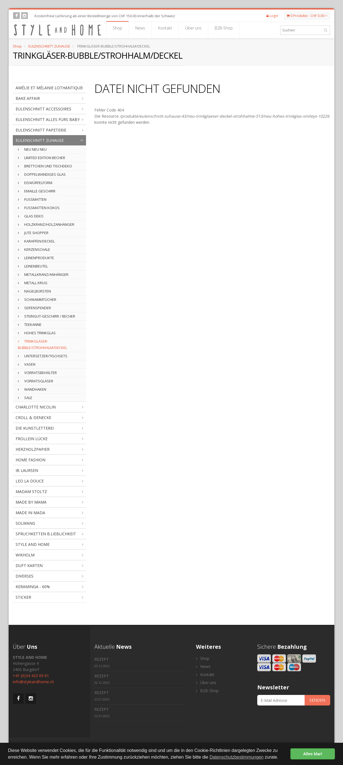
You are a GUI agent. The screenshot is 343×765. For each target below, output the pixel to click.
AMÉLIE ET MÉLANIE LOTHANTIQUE (49, 87)
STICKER (23, 597)
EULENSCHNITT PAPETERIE (41, 130)
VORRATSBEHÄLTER (37, 372)
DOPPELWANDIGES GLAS (42, 174)
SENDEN (317, 700)
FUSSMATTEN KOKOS (39, 207)
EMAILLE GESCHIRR (36, 191)
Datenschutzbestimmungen (236, 757)
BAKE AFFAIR (28, 98)
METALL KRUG (32, 282)
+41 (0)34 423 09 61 (31, 675)
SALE (25, 397)
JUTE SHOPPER (33, 232)
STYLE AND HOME (33, 544)
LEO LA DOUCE (30, 481)
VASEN (26, 364)
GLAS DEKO (30, 216)
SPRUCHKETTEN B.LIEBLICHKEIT (46, 533)
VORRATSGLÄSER (35, 380)
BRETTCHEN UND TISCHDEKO (45, 166)
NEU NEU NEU (32, 149)
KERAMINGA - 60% (33, 586)
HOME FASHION (30, 459)
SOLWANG (25, 523)
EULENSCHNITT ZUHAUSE (49, 46)
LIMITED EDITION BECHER (41, 157)
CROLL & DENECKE (33, 417)
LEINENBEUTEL (33, 266)
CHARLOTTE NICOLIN (36, 407)
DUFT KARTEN (29, 565)
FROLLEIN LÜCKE (32, 438)
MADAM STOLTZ (31, 491)
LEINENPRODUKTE (36, 257)
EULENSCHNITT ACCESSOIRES (43, 109)
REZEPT (101, 662)
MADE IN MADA (30, 512)
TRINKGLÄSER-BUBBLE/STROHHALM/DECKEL (42, 344)
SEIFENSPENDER (34, 307)
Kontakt (165, 29)
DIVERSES (24, 576)
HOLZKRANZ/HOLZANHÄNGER (46, 224)
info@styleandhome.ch (33, 681)
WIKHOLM (25, 555)
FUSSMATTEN (32, 199)
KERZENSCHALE (34, 249)
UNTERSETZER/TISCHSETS (42, 355)
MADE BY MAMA (31, 502)
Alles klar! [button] (312, 754)
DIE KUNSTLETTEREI (35, 428)
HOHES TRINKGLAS (37, 332)
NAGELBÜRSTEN (34, 291)
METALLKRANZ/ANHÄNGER (43, 274)
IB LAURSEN (27, 470)
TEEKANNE (29, 324)
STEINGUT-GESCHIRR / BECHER (46, 316)
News (140, 29)
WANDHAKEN (32, 389)
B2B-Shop (224, 29)
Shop (117, 29)
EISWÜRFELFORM (35, 182)
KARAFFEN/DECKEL (36, 241)
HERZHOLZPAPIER (33, 449)
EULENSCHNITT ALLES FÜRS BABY (48, 119)
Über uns (193, 29)
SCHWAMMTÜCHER (37, 299)
